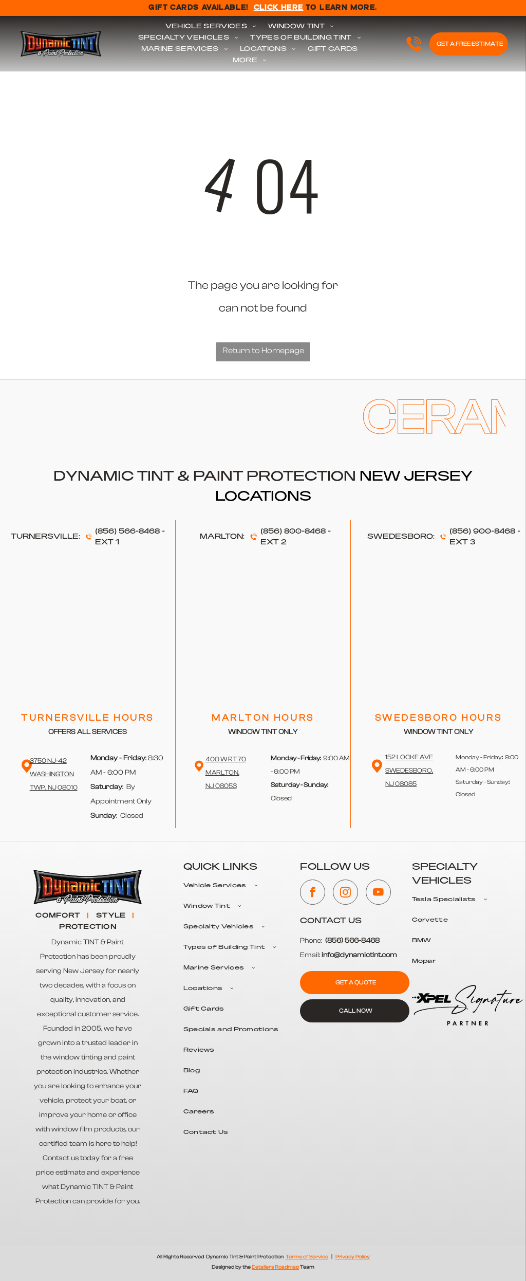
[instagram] (345, 893)
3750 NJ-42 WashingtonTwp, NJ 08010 (54, 774)
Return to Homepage (263, 350)
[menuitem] (210, 26)
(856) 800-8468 (293, 531)
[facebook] (312, 893)
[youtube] (378, 893)
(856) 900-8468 (482, 531)
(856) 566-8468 (127, 531)
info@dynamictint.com (359, 955)
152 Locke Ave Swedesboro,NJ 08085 (409, 770)
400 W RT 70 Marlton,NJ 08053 (225, 772)
